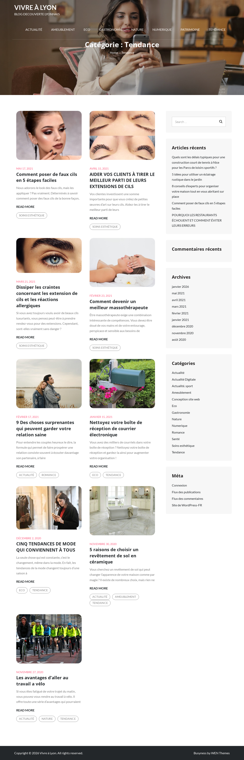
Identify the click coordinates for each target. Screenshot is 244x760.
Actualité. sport (182, 386)
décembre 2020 (182, 326)
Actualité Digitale (184, 379)
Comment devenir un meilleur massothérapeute (119, 304)
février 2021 (180, 313)
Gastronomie (110, 29)
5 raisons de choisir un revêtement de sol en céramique (114, 555)
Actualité (33, 29)
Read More (25, 206)
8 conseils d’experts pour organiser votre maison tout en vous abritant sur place (198, 191)
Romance (49, 475)
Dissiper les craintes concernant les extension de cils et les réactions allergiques (47, 296)
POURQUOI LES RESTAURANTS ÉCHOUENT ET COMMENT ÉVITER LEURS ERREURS (197, 220)
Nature (137, 29)
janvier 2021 (180, 319)
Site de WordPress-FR (187, 505)
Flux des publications (186, 492)
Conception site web (186, 399)
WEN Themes (220, 753)
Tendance (217, 29)
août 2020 (179, 339)
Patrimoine (190, 29)
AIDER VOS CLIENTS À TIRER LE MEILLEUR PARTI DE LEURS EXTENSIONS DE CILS (122, 180)
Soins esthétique (31, 215)
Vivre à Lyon (35, 7)
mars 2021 (179, 306)
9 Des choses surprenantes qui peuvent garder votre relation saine (45, 428)
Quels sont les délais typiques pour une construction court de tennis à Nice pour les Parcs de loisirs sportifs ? (198, 162)
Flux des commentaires (187, 498)
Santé (176, 439)
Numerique (162, 29)
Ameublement (63, 29)
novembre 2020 (182, 333)
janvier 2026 (180, 286)
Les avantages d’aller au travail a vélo (42, 681)
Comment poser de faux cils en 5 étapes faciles (46, 177)
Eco (87, 29)
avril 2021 (179, 300)
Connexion (179, 485)
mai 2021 (178, 293)
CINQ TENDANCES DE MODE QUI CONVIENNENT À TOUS (46, 547)
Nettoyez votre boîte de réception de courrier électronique (116, 428)
